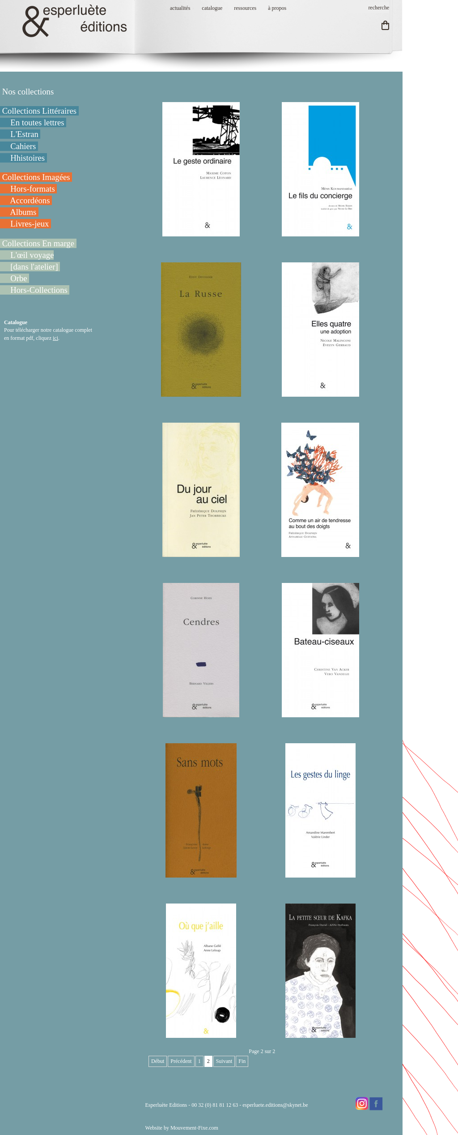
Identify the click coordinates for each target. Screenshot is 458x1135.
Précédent (180, 1061)
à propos (277, 8)
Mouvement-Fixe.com (194, 1128)
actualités (180, 8)
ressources (245, 8)
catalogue (212, 8)
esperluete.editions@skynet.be (275, 1105)
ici (55, 338)
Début (157, 1061)
